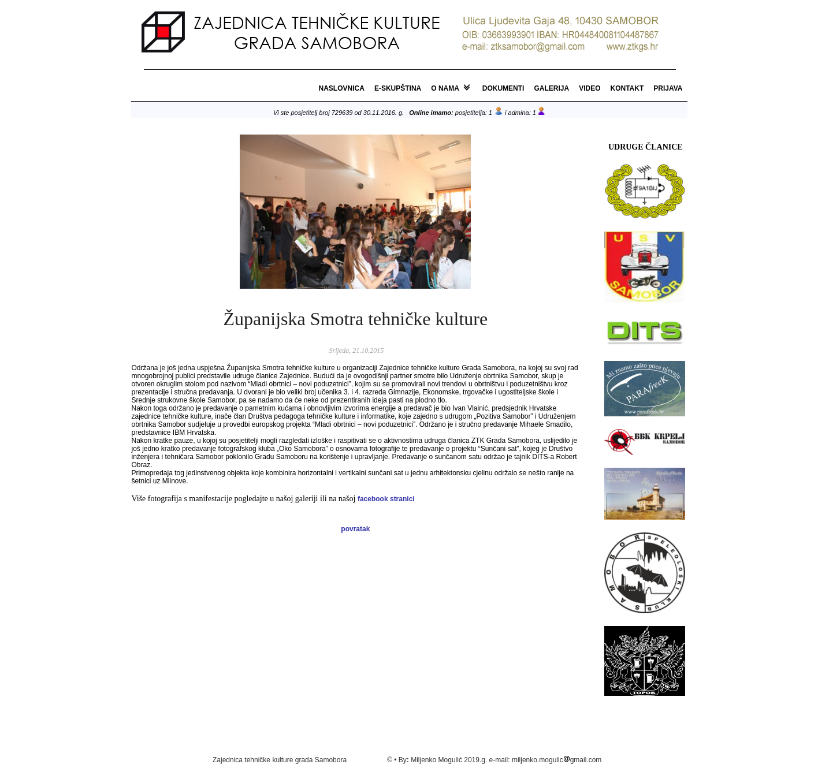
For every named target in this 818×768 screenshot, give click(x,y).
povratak (355, 529)
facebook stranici (386, 499)
